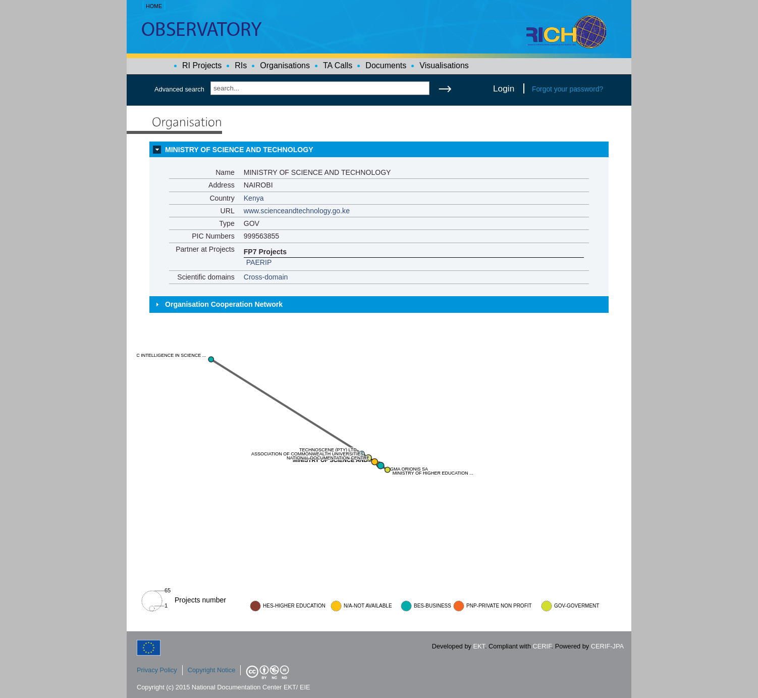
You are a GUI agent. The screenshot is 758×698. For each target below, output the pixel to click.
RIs (241, 65)
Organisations (285, 65)
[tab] (379, 150)
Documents (385, 65)
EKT (479, 646)
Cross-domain (266, 277)
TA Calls (337, 65)
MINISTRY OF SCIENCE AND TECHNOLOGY (239, 150)
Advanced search (179, 89)
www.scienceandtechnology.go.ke (297, 211)
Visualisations (444, 65)
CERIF (542, 646)
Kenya (254, 198)
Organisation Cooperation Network (224, 304)
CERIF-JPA (607, 646)
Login (503, 88)
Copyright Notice (212, 670)
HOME (154, 6)
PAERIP (259, 262)
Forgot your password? (567, 89)
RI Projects (202, 65)
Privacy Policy (157, 670)
